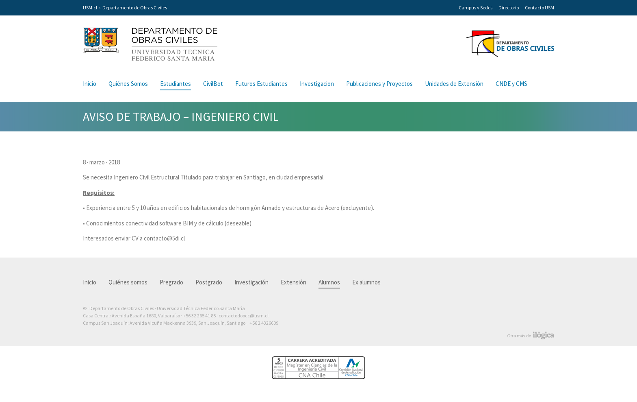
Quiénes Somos (128, 83)
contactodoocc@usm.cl (244, 315)
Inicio (89, 83)
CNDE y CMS (511, 83)
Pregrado (171, 282)
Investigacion (317, 83)
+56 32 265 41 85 (199, 315)
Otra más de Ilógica (530, 336)
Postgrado (208, 282)
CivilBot (213, 83)
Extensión (293, 282)
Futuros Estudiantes (261, 83)
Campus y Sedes (475, 7)
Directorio (508, 7)
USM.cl (90, 7)
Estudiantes (175, 83)
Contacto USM (539, 7)
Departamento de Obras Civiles (134, 7)
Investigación (251, 282)
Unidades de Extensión (454, 83)
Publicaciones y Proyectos (379, 83)
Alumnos (329, 282)
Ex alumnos (366, 282)
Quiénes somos (127, 282)
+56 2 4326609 (263, 323)
